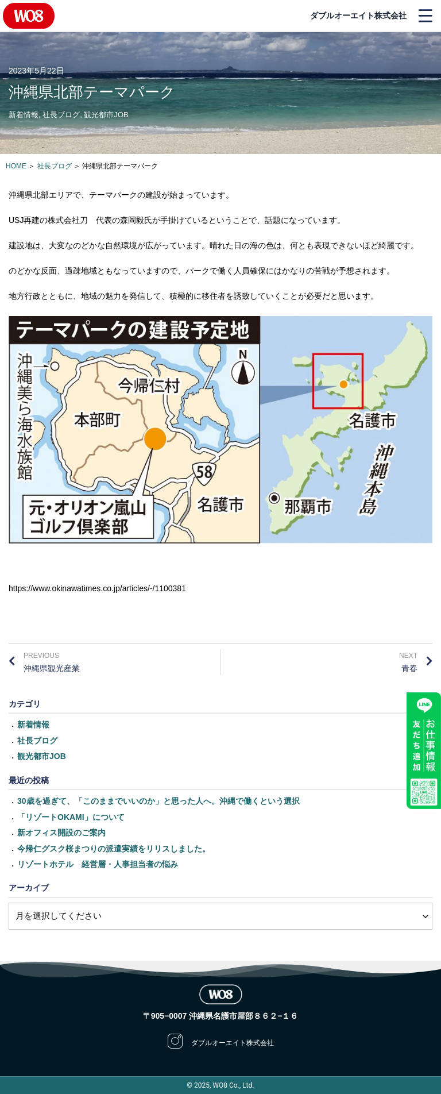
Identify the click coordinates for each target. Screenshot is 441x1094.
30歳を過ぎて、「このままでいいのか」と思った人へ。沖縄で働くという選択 (158, 801)
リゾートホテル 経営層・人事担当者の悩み (97, 864)
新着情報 (23, 114)
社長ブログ (61, 114)
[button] (425, 16)
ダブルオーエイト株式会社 (358, 15)
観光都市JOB (106, 114)
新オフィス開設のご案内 (61, 832)
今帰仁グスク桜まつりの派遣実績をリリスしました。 (113, 848)
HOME (16, 166)
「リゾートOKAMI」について (71, 817)
